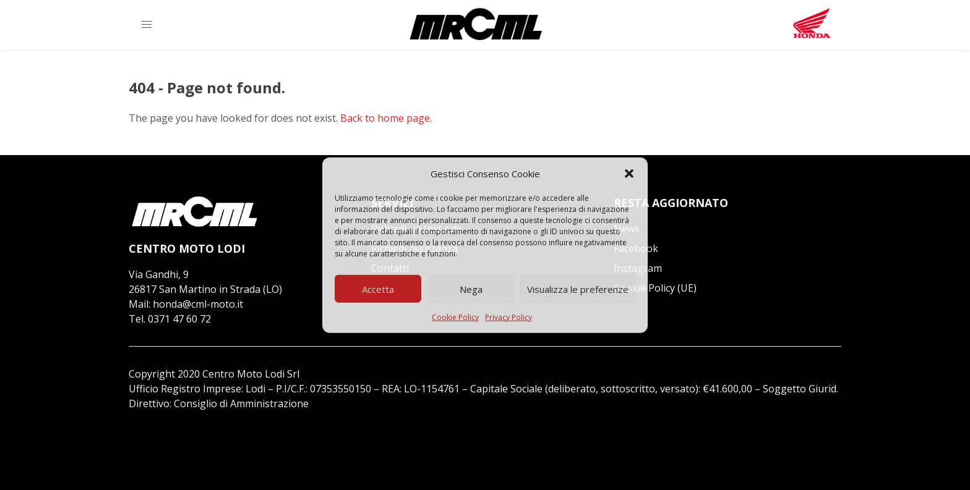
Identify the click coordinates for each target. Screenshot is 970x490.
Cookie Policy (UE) (655, 288)
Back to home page (385, 118)
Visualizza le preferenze (578, 288)
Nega (471, 288)
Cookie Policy (455, 317)
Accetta (378, 288)
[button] (629, 173)
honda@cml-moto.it (198, 304)
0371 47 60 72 (179, 319)
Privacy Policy (508, 317)
